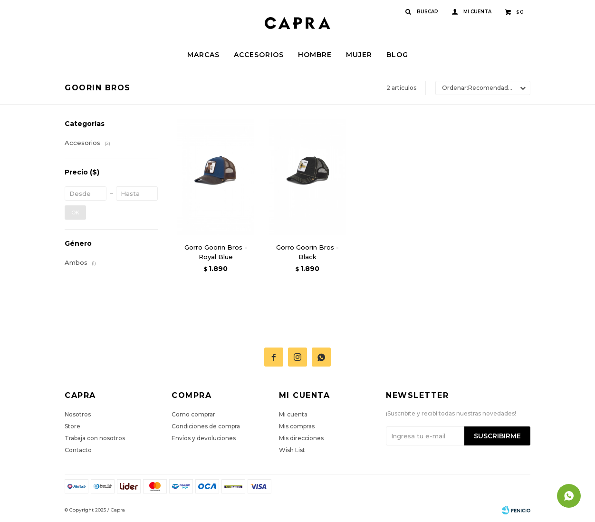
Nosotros (78, 414)
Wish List (292, 450)
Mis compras (297, 426)
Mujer (359, 54)
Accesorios (259, 54)
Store (72, 426)
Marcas (203, 54)
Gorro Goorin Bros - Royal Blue (215, 252)
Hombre (315, 54)
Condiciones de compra (206, 426)
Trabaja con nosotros (95, 438)
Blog (397, 54)
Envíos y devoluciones (204, 438)
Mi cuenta (293, 414)
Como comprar (193, 414)
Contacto (78, 450)
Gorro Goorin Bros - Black (307, 252)
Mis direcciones (301, 438)
